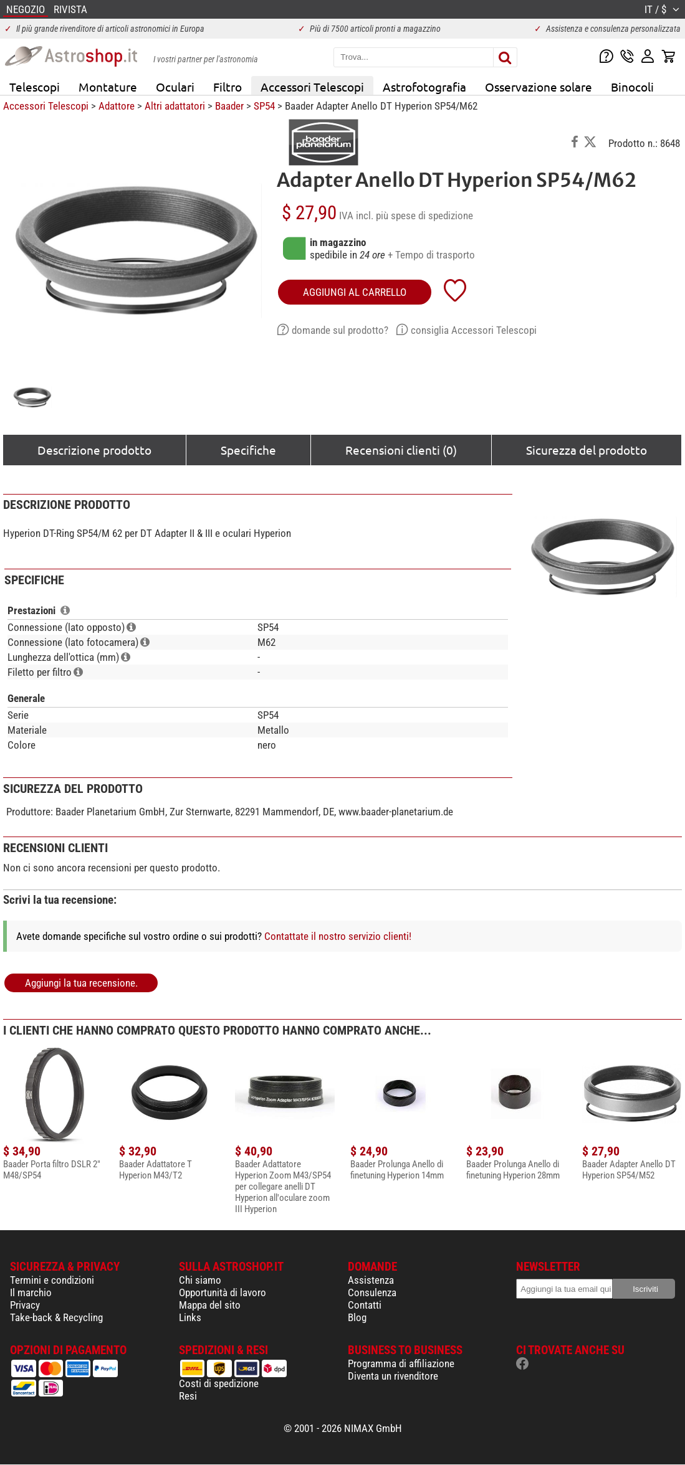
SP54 (264, 106)
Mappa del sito (210, 1305)
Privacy (25, 1305)
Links (190, 1317)
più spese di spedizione (424, 215)
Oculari (175, 86)
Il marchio (31, 1292)
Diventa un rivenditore (393, 1376)
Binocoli (632, 86)
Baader (229, 106)
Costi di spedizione (219, 1383)
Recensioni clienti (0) (401, 449)
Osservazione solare (538, 86)
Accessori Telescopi (312, 86)
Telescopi (34, 86)
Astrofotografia (424, 86)
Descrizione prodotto (94, 449)
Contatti (364, 1305)
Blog (357, 1317)
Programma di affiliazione (401, 1363)
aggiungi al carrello (354, 292)
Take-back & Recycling (56, 1317)
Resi (188, 1396)
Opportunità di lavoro (222, 1292)
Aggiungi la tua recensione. (81, 983)
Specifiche (248, 449)
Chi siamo (200, 1280)
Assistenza (371, 1280)
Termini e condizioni (52, 1280)
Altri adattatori (175, 106)
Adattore (116, 106)
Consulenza (372, 1292)
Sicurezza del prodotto (586, 449)
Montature (108, 86)
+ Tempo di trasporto (431, 255)
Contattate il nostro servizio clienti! (337, 936)
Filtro (227, 86)
